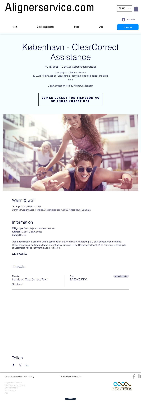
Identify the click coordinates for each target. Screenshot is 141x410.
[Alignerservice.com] (50, 8)
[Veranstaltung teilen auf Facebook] (13, 365)
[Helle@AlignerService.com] (70, 376)
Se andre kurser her (70, 101)
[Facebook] (134, 376)
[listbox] (124, 8)
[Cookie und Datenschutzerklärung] (19, 376)
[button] (124, 8)
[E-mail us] (128, 27)
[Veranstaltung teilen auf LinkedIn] (27, 365)
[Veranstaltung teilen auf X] (20, 365)
